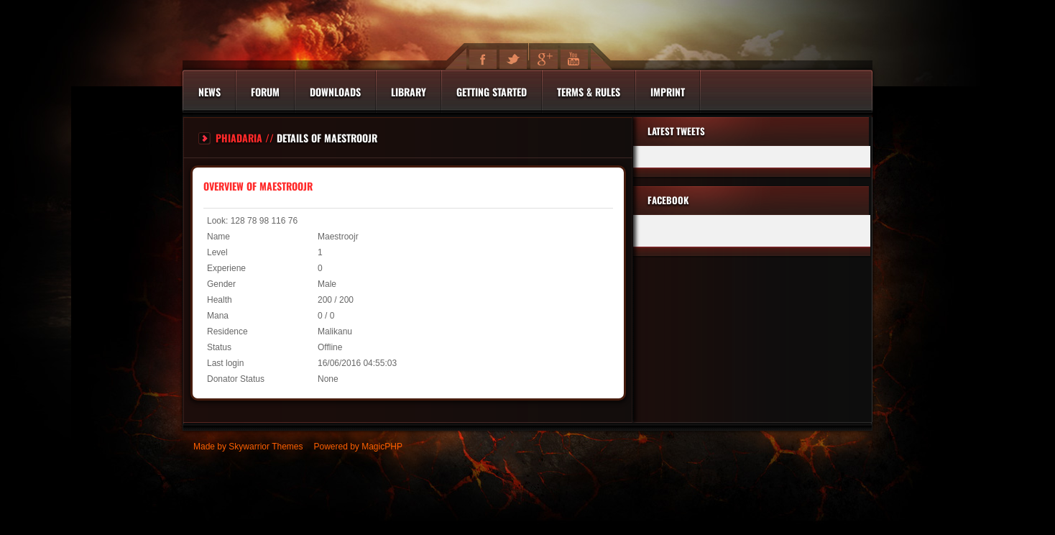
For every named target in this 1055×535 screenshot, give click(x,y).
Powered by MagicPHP (358, 447)
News (209, 91)
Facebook (668, 200)
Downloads (335, 91)
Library (408, 91)
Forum (265, 91)
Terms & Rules (588, 91)
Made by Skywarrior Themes (248, 447)
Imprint (667, 91)
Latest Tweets (676, 131)
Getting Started (491, 91)
